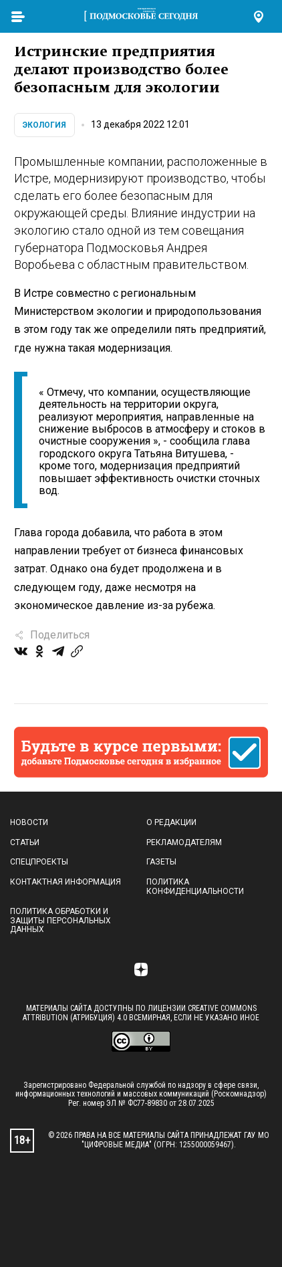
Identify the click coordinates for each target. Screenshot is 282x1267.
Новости (29, 822)
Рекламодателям (184, 842)
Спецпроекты (39, 862)
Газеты (161, 862)
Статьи (24, 842)
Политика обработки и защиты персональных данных (60, 921)
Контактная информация (65, 882)
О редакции (171, 822)
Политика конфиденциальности (195, 886)
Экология (44, 125)
